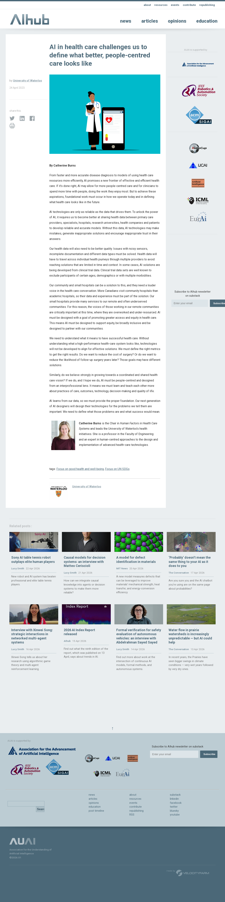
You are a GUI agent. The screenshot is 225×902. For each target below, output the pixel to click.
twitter (174, 806)
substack (175, 794)
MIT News (122, 582)
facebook (176, 802)
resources (159, 5)
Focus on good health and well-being (80, 469)
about (146, 5)
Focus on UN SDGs (117, 469)
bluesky (174, 810)
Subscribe (209, 754)
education (206, 21)
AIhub (67, 668)
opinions (177, 21)
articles (149, 21)
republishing (206, 5)
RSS (131, 814)
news (125, 21)
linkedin (174, 798)
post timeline (96, 810)
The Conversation (179, 586)
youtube (175, 814)
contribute (188, 5)
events (174, 5)
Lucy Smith (17, 582)
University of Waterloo (27, 80)
